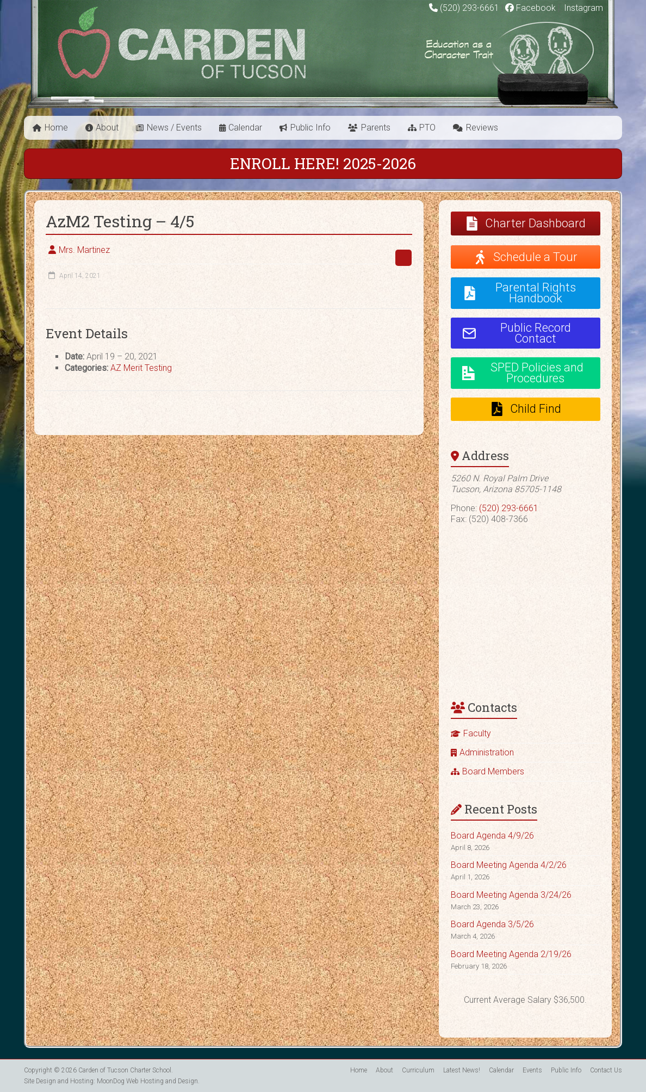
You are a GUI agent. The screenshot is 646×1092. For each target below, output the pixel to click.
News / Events (174, 127)
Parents (375, 127)
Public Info (310, 127)
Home (56, 127)
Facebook (530, 8)
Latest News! (461, 1070)
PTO (427, 127)
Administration (486, 752)
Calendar (245, 127)
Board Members (493, 771)
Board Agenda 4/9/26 (492, 835)
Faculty (477, 733)
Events (532, 1070)
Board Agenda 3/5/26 (492, 924)
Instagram (582, 8)
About (107, 127)
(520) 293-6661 (469, 8)
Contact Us (606, 1070)
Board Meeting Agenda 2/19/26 (511, 954)
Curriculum (418, 1070)
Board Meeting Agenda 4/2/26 (509, 865)
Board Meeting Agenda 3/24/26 (511, 895)
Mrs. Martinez (84, 250)
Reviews (482, 127)
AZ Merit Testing (141, 368)
